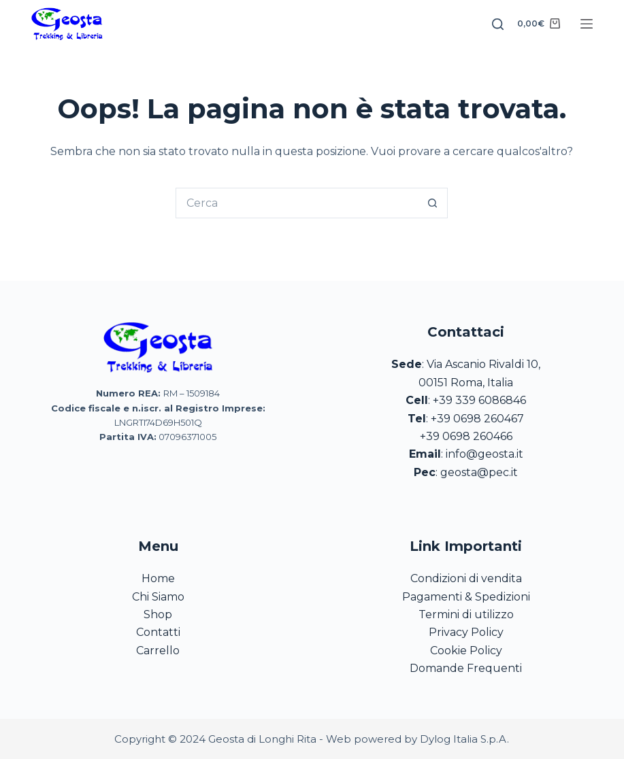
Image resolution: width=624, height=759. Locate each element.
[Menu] (586, 24)
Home (158, 578)
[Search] (498, 24)
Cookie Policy (466, 650)
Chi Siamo (158, 596)
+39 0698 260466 (466, 436)
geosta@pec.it (479, 472)
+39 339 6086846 (479, 400)
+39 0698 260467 (477, 418)
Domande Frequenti (466, 668)
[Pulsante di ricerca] (432, 203)
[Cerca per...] (296, 203)
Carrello (158, 650)
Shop (158, 614)
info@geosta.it (484, 454)
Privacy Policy (466, 632)
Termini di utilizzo (466, 614)
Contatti (158, 632)
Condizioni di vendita (466, 578)
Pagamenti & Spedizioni (466, 596)
